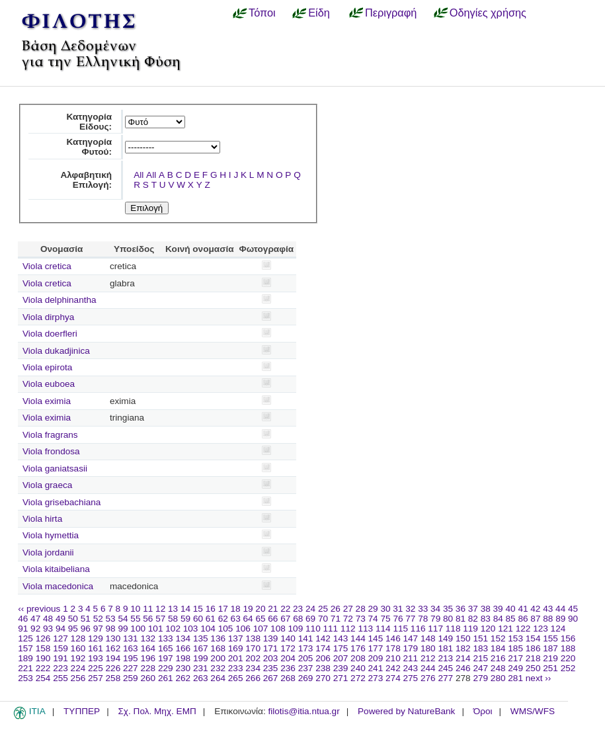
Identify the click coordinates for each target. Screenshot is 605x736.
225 (95, 668)
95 (73, 629)
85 (511, 619)
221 (25, 668)
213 (445, 658)
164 (147, 648)
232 (217, 668)
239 (340, 668)
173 (305, 648)
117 (435, 629)
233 (235, 668)
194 (113, 658)
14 (185, 609)
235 (270, 668)
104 (208, 629)
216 (498, 658)
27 (348, 609)
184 (498, 648)
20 (260, 609)
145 (375, 638)
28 (361, 609)
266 (253, 678)
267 (270, 678)
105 (225, 629)
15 (198, 609)
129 (95, 638)
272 (358, 678)
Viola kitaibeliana (56, 569)
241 (375, 668)
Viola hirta (42, 519)
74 (373, 619)
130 (113, 638)
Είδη (319, 13)
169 (235, 648)
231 (200, 668)
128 (78, 638)
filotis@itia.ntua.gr (303, 711)
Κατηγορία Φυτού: (89, 147)
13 (173, 609)
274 (393, 678)
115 (400, 629)
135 (200, 638)
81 (460, 619)
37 (473, 609)
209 (375, 658)
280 (498, 678)
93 (48, 629)
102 (173, 629)
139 (270, 638)
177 (375, 648)
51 (86, 619)
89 (560, 619)
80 (448, 619)
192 (78, 658)
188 (568, 648)
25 (323, 609)
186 (533, 648)
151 (480, 638)
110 (313, 629)
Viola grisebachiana (61, 502)
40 (510, 609)
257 (95, 678)
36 (460, 609)
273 (375, 678)
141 (305, 638)
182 (463, 648)
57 (160, 619)
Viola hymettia (50, 535)
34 (435, 609)
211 (411, 658)
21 (273, 609)
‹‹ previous (39, 609)
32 (410, 609)
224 (78, 668)
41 (523, 609)
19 (248, 609)
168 (217, 648)
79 (435, 619)
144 (358, 638)
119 (470, 629)
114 (383, 629)
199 (200, 658)
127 (60, 638)
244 (428, 668)
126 (43, 638)
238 (323, 668)
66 (273, 619)
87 (535, 619)
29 (373, 609)
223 (60, 668)
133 (165, 638)
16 (211, 609)
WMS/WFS (532, 711)
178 (393, 648)
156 (568, 638)
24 (310, 609)
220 (568, 658)
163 (130, 648)
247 (480, 668)
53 (111, 619)
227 (130, 668)
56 (148, 619)
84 (498, 619)
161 (95, 648)
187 (550, 648)
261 (165, 678)
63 (236, 619)
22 (285, 609)
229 (165, 668)
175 (340, 648)
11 (148, 609)
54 (123, 619)
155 (550, 638)
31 (398, 609)
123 (540, 629)
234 (253, 668)
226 (113, 668)
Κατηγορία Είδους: (89, 122)
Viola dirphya (48, 317)
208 (358, 658)
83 (486, 619)
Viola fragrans (50, 435)
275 (411, 678)
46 (23, 619)
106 (243, 629)
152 (498, 638)
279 (480, 678)
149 (445, 638)
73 (361, 619)
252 (568, 668)
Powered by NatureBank (406, 711)
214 (463, 658)
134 (182, 638)
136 (217, 638)
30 (385, 609)
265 (235, 678)
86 (523, 619)
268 (288, 678)
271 (340, 678)
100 (137, 629)
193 (95, 658)
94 (60, 629)
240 (358, 668)
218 (533, 658)
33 (423, 609)
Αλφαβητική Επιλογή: (86, 180)
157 (25, 648)
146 (393, 638)
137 (235, 638)
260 (147, 678)
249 (515, 668)
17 (223, 609)
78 (423, 619)
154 (533, 638)
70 (323, 619)
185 (515, 648)
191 (60, 658)
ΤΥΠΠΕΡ (81, 711)
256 (78, 678)
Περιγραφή (391, 13)
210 (393, 658)
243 (411, 668)
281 (515, 678)
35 (448, 609)
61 (211, 619)
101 (155, 629)
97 (98, 629)
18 (236, 609)
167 (200, 648)
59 (185, 619)
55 (135, 619)
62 (223, 619)
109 (295, 629)
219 (550, 658)
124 (558, 629)
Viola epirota (47, 367)
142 (323, 638)
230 (182, 668)
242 (393, 668)
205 (305, 658)
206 (323, 658)
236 (288, 668)
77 (410, 619)
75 (385, 619)
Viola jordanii (48, 552)
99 (123, 629)
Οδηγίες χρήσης (488, 13)
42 (535, 609)
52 (98, 619)
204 (288, 658)
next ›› (538, 678)
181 (445, 648)
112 (348, 629)
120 (488, 629)
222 (43, 668)
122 (523, 629)
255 (60, 678)
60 (198, 619)
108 (278, 629)
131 (130, 638)
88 (548, 619)
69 (310, 619)
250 (533, 668)
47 (35, 619)
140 (288, 638)
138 (253, 638)
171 (270, 648)
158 (43, 648)
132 (147, 638)
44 (560, 609)
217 (515, 658)
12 (160, 609)
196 (147, 658)
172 (288, 648)
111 (331, 629)
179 (411, 648)
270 (323, 678)
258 (113, 678)
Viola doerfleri (49, 334)
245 (445, 668)
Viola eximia (46, 401)
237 (305, 668)
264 (217, 678)
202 (253, 658)
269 (305, 678)
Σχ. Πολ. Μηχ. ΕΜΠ (157, 711)
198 (182, 658)
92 (35, 629)
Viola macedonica (57, 586)
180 (428, 648)
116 (418, 629)
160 (78, 648)
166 (182, 648)
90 (573, 619)
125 (25, 638)
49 (60, 619)
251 (550, 668)
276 (428, 678)
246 (463, 668)
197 (165, 658)
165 (165, 648)
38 (486, 609)
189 (25, 658)
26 (336, 609)
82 (473, 619)
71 (336, 619)
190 (43, 658)
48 (48, 619)
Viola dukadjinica (56, 351)
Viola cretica (46, 266)
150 (463, 638)
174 (323, 648)
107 (260, 629)
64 (248, 619)
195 (130, 658)
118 (453, 629)
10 (135, 609)
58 (173, 619)
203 (270, 658)
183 (480, 648)
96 (86, 629)
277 (445, 678)
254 (43, 678)
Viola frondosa (51, 451)
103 (190, 629)
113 (365, 629)
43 (548, 609)
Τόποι (262, 13)
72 (348, 619)
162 (113, 648)
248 (498, 668)
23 (298, 609)
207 (340, 658)
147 (411, 638)
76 (398, 619)
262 (182, 678)
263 (200, 678)
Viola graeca (47, 485)
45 (573, 609)
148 (428, 638)
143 (340, 638)
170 (253, 648)
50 (73, 619)
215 (480, 658)
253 (25, 678)
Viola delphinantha (59, 300)
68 (298, 619)
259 (130, 678)
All (138, 175)
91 (23, 629)
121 (505, 629)
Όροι (483, 711)
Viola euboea (48, 384)
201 (235, 658)
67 (285, 619)
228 (147, 668)
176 (358, 648)
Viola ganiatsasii (54, 468)
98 (111, 629)
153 (515, 638)
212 (428, 658)
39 (498, 609)
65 (260, 619)
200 (217, 658)
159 (60, 648)
